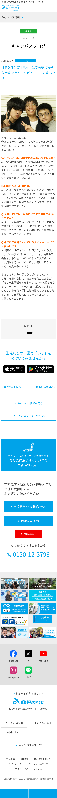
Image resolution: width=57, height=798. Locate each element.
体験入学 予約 (35, 793)
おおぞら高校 (11, 10)
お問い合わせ (14, 732)
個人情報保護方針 (42, 759)
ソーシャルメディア (38, 764)
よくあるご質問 (42, 723)
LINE (28, 677)
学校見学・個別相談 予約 (21, 793)
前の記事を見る (12, 387)
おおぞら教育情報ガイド (29, 693)
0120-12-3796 (31, 554)
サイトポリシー (16, 764)
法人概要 (10, 759)
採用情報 (24, 759)
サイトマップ (21, 768)
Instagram (13, 677)
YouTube (43, 660)
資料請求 (50, 793)
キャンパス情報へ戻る (30, 403)
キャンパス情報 (10, 17)
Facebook (13, 660)
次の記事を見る (45, 387)
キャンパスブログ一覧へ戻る (29, 416)
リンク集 (37, 768)
